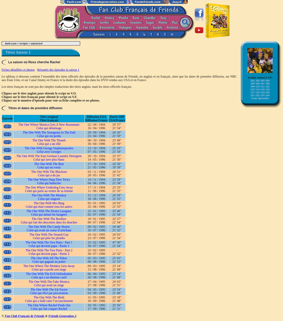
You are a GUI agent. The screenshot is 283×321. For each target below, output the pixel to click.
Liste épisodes (260, 98)
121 (252, 95)
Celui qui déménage (49, 128)
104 (267, 80)
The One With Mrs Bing (49, 203)
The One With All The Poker (49, 258)
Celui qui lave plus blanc (49, 159)
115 (262, 89)
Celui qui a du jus (49, 175)
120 (267, 92)
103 (262, 80)
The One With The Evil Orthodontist (49, 273)
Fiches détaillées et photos (18, 69)
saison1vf (36, 43)
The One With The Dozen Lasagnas (49, 211)
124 (267, 95)
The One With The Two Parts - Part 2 (49, 250)
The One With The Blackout (49, 171)
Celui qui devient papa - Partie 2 (49, 253)
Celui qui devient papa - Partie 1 (49, 246)
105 (252, 83)
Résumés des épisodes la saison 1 (58, 69)
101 (252, 80)
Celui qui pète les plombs (49, 238)
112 (267, 86)
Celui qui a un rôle (49, 143)
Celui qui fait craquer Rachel (49, 308)
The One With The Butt (49, 164)
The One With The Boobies (49, 218)
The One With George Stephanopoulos (49, 148)
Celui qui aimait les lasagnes (49, 214)
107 (262, 83)
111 (262, 86)
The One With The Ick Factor (48, 289)
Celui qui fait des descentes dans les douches (49, 222)
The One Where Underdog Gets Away (49, 187)
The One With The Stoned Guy (49, 234)
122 (257, 95)
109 (252, 86)
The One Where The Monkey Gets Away (49, 266)
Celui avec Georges (49, 151)
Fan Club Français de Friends (24, 316)
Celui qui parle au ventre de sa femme (49, 191)
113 (252, 89)
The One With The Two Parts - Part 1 (49, 242)
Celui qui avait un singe (49, 285)
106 (257, 83)
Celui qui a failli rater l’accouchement (49, 301)
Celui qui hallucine (49, 183)
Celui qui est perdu (49, 136)
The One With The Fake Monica (49, 281)
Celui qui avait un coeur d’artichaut (49, 230)
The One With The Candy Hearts (49, 226)
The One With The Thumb (49, 140)
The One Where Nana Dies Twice (49, 179)
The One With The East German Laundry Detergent (49, 156)
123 (262, 95)
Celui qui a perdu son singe (49, 269)
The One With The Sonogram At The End (49, 132)
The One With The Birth (49, 297)
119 (262, 92)
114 (257, 89)
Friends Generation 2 (62, 316)
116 (267, 89)
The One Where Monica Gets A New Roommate (48, 124)
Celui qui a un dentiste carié (49, 277)
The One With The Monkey (49, 195)
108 (267, 83)
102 (257, 80)
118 (257, 92)
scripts (23, 43)
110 (257, 86)
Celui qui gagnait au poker (49, 261)
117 (252, 92)
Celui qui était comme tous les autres (49, 206)
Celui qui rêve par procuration (49, 293)
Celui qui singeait (49, 198)
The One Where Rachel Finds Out (49, 305)
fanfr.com (11, 43)
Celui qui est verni (49, 167)
